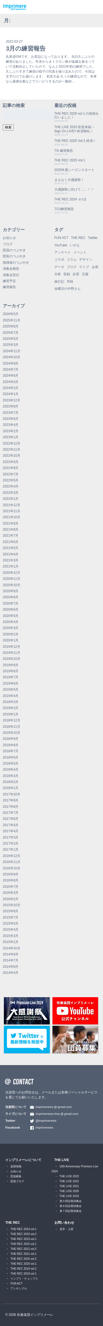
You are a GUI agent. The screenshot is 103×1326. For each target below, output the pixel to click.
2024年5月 (10, 382)
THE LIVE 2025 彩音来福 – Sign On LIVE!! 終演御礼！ (74, 129)
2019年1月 (10, 714)
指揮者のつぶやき (16, 262)
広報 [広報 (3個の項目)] (85, 274)
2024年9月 (10, 363)
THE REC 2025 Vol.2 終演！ (75, 141)
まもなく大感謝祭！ (69, 180)
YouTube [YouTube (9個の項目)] (60, 245)
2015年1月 (10, 942)
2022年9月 (10, 462)
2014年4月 (10, 973)
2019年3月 (10, 702)
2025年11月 (11, 320)
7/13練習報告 (64, 209)
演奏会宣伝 (11, 275)
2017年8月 (10, 807)
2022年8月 (10, 468)
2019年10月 (11, 659)
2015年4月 (10, 929)
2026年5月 (10, 314)
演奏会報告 (11, 269)
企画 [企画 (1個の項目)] (95, 267)
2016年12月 (11, 856)
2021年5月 (10, 548)
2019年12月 (11, 647)
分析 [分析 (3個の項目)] (57, 274)
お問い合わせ (64, 1223)
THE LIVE (61, 1160)
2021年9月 (10, 523)
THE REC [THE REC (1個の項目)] (78, 238)
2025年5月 (10, 339)
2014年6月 (10, 967)
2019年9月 (10, 665)
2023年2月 (10, 431)
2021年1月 (10, 566)
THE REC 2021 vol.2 (23, 1248)
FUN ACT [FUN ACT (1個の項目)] (61, 238)
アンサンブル (18, 1288)
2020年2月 (10, 634)
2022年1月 (10, 499)
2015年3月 (10, 936)
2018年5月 (10, 763)
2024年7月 (10, 369)
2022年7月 (10, 474)
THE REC (12, 1223)
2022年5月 (10, 480)
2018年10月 (11, 733)
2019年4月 (10, 696)
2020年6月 (10, 609)
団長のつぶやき (14, 256)
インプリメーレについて (23, 1160)
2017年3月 (10, 837)
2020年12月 (11, 573)
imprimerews (44, 1127)
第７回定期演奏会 (71, 1210)
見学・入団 (66, 1229)
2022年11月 (11, 449)
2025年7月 (10, 333)
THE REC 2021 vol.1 (23, 1253)
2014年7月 (10, 960)
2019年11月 (11, 653)
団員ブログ (17, 1181)
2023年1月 (10, 437)
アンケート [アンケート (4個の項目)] (62, 252)
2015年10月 (11, 905)
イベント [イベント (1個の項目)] (80, 252)
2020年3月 (10, 628)
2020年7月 (10, 603)
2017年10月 (11, 794)
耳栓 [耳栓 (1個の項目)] (70, 281)
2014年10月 (11, 948)
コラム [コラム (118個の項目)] (72, 259)
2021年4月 (10, 554)
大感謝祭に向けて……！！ (74, 189)
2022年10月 (11, 455)
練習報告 (9, 287)
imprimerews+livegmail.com (56, 1113)
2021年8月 (10, 529)
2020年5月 (10, 616)
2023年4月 (10, 425)
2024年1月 (10, 394)
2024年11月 (11, 351)
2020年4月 (10, 622)
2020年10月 (11, 585)
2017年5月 (10, 825)
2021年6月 (10, 542)
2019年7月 (10, 677)
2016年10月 (11, 868)
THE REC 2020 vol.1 (23, 1263)
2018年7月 (10, 751)
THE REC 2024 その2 (70, 199)
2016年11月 (11, 862)
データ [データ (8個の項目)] (59, 267)
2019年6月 (10, 683)
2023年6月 (10, 419)
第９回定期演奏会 (71, 1201)
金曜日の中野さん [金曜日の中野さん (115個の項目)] (67, 289)
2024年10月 (11, 357)
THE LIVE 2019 (69, 1196)
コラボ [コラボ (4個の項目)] (59, 259)
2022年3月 (10, 493)
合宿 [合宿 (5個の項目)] (76, 274)
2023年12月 (11, 400)
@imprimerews (45, 1120)
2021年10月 (11, 517)
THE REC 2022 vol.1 (23, 1243)
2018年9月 (10, 739)
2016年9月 (10, 874)
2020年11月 (11, 579)
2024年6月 (10, 375)
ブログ (8, 244)
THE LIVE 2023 (69, 1176)
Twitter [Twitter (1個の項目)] (93, 238)
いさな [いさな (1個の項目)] (75, 245)
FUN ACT (16, 1283)
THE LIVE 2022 (69, 1181)
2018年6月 (10, 757)
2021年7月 (10, 535)
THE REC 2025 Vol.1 (69, 160)
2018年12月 (11, 720)
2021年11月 (11, 511)
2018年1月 (10, 788)
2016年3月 (10, 893)
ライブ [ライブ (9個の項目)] (84, 267)
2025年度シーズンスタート (74, 170)
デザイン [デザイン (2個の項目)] (85, 259)
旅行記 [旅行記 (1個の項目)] (59, 281)
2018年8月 (10, 745)
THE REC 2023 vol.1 (23, 1238)
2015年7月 (10, 917)
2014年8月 (10, 954)
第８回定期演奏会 (71, 1206)
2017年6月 (10, 819)
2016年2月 (10, 899)
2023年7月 (10, 413)
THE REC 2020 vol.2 (23, 1258)
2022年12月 (11, 443)
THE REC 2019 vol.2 (23, 1268)
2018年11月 (11, 727)
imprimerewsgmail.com (53, 1107)
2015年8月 (10, 911)
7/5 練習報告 (63, 151)
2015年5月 (10, 923)
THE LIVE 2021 (69, 1186)
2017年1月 (10, 849)
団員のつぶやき (14, 250)
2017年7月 (10, 813)
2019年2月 (10, 708)
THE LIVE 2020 (69, 1191)
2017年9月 (10, 800)
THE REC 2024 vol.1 (23, 1229)
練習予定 (9, 281)
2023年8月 (10, 406)
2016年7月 (10, 887)
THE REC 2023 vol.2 (23, 1234)
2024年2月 (10, 388)
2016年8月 (10, 880)
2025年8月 (10, 326)
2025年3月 (10, 345)
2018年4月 (10, 769)
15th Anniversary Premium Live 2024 (75, 1169)
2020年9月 (10, 591)
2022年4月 (10, 486)
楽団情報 (15, 1166)
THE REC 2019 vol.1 (23, 1273)
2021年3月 (10, 560)
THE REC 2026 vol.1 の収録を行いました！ (76, 115)
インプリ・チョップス (24, 1278)
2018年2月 (10, 782)
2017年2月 (10, 843)
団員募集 (15, 1176)
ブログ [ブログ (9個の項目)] (72, 267)
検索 (8, 127)
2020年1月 (10, 640)
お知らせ (9, 238)
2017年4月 (10, 831)
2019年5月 (10, 689)
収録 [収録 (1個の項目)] (66, 274)
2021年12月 (11, 505)
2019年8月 (10, 671)
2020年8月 (10, 597)
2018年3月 (10, 776)
